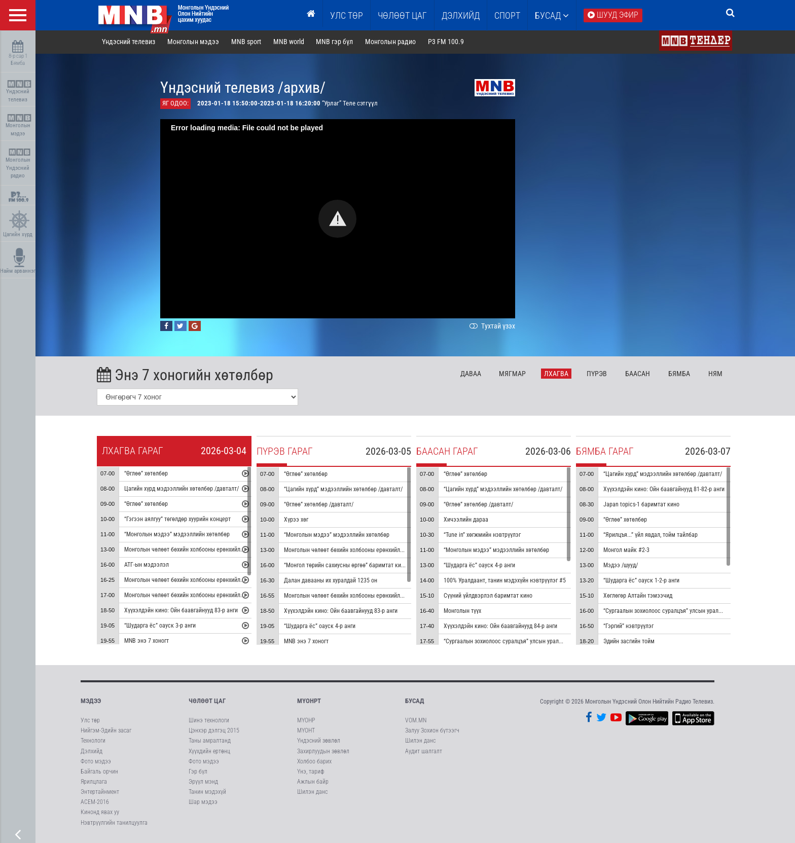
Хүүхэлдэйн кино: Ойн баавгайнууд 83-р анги (182, 611)
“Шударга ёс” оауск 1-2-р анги (643, 581)
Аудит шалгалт (423, 751)
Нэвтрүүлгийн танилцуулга (114, 823)
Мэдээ (91, 702)
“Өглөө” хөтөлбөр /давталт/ (320, 505)
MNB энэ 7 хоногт (148, 642)
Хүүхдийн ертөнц (209, 751)
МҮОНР (306, 721)
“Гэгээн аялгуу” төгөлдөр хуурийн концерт (179, 520)
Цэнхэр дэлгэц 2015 (214, 731)
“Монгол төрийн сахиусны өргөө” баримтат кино (347, 566)
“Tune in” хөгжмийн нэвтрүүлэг (483, 536)
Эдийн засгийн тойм (630, 642)
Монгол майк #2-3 (628, 551)
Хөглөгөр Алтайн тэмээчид (639, 597)
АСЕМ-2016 (95, 803)
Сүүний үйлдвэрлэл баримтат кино (489, 597)
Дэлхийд (461, 15)
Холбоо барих (314, 761)
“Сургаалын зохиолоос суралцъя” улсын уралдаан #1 (513, 642)
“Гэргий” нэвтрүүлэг (630, 627)
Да (472, 375)
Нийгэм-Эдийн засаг (106, 731)
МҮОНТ (306, 731)
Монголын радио (392, 43)
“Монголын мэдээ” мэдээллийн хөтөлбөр (178, 535)
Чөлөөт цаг (207, 702)
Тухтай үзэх (493, 327)
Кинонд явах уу (100, 813)
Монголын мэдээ (19, 125)
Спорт (507, 15)
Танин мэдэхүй (207, 792)
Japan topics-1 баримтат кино (643, 505)
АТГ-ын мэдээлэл (148, 566)
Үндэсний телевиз (19, 91)
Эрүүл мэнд (203, 782)
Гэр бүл (198, 772)
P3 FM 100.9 (447, 43)
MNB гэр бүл (336, 43)
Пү (598, 375)
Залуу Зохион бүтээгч (432, 731)
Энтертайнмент (100, 792)
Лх (558, 375)
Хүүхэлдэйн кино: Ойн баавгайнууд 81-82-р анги (665, 490)
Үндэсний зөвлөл (318, 741)
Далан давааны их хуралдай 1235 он (332, 581)
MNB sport (248, 43)
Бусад (552, 15)
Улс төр (346, 15)
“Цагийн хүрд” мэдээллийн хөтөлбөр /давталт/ (344, 490)
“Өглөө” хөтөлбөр (147, 475)
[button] (339, 220)
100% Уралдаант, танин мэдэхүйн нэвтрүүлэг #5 (506, 581)
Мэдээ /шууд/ (622, 566)
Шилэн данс (312, 792)
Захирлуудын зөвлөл (323, 751)
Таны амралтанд (210, 741)
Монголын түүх (464, 612)
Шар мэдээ (203, 803)
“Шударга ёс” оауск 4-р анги (321, 627)
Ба (639, 375)
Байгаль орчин (99, 772)
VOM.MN (415, 721)
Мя (514, 375)
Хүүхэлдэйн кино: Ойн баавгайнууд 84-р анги (502, 627)
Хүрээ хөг (297, 521)
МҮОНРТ (309, 702)
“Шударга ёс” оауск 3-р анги (161, 627)
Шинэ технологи (209, 721)
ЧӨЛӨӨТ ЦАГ (402, 15)
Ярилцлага (94, 782)
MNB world (290, 43)
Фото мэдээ (96, 761)
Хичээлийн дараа (467, 521)
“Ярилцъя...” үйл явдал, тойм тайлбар (652, 536)
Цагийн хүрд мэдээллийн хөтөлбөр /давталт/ (183, 490)
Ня (717, 375)
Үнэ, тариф (310, 772)
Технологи (93, 741)
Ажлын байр (313, 782)
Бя (681, 375)
